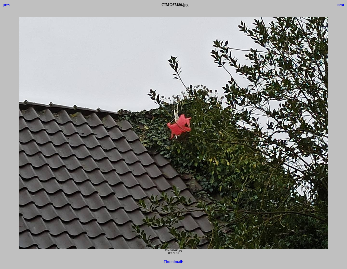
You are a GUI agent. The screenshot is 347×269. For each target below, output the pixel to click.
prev (6, 5)
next (340, 5)
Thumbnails (174, 262)
